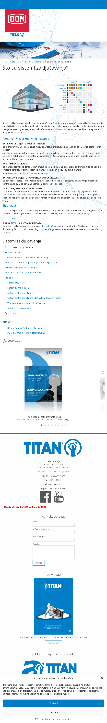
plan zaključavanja (50, 226)
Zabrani (53, 712)
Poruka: (36, 542)
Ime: (35, 520)
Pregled (9, 277)
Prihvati (53, 703)
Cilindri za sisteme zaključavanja (21, 267)
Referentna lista (13, 313)
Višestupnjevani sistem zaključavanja (26, 302)
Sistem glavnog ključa (18, 287)
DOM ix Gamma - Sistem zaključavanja (26, 332)
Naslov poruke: (39, 535)
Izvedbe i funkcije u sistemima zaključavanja (27, 257)
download (53, 641)
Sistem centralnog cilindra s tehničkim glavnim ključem (34, 297)
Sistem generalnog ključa (19, 307)
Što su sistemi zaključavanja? (19, 247)
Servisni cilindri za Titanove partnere (23, 272)
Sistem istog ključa (16, 282)
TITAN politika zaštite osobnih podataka (53, 719)
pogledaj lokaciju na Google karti (53, 470)
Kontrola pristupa (13, 252)
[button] (102, 678)
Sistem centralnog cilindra (20, 292)
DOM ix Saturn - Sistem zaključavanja (25, 327)
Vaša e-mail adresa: (41, 527)
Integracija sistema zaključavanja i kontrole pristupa (31, 262)
